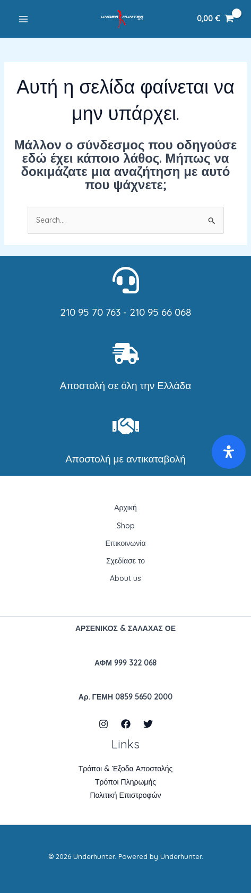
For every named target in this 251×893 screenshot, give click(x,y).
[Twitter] (148, 724)
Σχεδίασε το (125, 561)
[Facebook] (126, 724)
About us (125, 578)
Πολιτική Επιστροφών (125, 795)
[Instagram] (103, 724)
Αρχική (125, 507)
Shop (126, 525)
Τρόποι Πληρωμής (125, 782)
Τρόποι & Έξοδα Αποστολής (126, 768)
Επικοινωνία (126, 543)
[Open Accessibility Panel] (229, 452)
